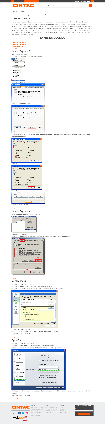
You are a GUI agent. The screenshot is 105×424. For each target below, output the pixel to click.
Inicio (14, 11)
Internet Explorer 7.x (19, 42)
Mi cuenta (62, 409)
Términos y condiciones (51, 409)
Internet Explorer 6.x (19, 44)
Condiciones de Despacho (37, 407)
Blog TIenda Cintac (35, 415)
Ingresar (76, 1)
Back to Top (15, 208)
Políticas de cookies (50, 410)
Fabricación (48, 412)
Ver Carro (62, 407)
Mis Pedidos (62, 410)
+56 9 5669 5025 (18, 1)
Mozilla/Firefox (18, 46)
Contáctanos (34, 413)
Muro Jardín (63, 412)
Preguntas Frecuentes (36, 412)
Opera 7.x (16, 48)
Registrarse (85, 1)
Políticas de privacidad (51, 407)
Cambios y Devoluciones (37, 409)
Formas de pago (35, 410)
